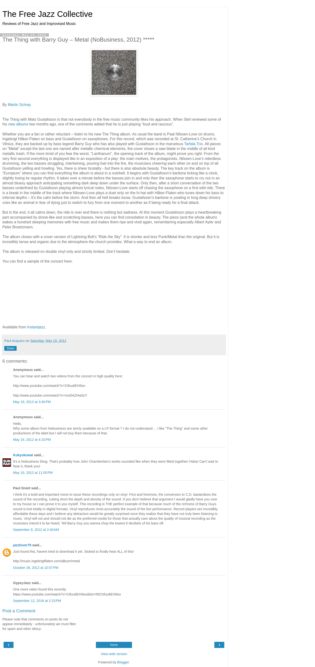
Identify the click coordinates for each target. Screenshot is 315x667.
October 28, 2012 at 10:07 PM (35, 568)
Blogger (123, 662)
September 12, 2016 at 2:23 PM (37, 601)
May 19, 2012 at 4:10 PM (32, 439)
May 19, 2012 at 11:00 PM (33, 473)
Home (114, 645)
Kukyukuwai (23, 455)
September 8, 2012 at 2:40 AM (36, 530)
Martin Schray (19, 105)
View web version (114, 654)
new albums (18, 124)
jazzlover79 (22, 545)
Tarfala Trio (193, 144)
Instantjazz (36, 327)
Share (10, 348)
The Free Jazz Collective (47, 14)
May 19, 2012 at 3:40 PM (32, 402)
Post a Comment (18, 610)
